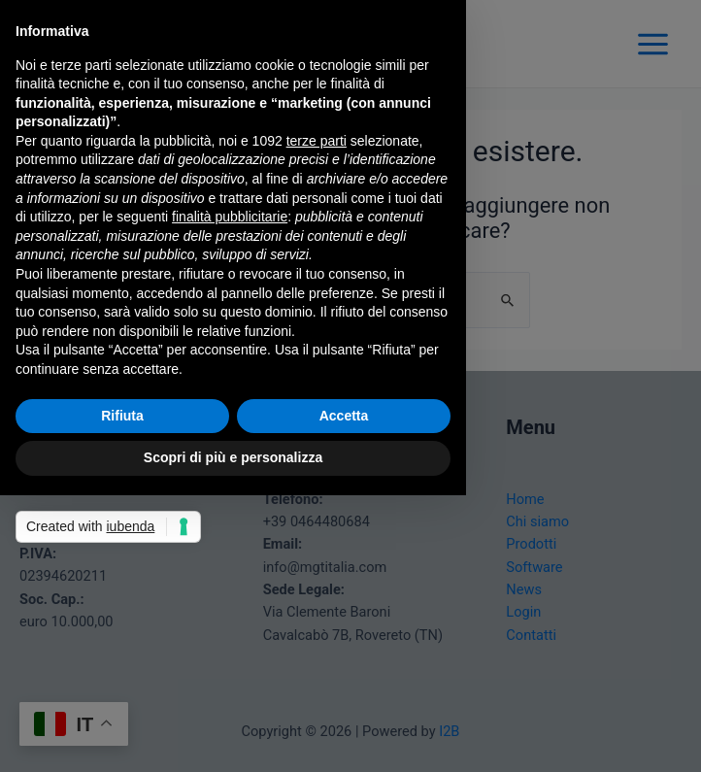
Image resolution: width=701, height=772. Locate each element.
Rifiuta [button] (122, 415)
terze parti (316, 141)
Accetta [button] (344, 415)
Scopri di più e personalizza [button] (233, 457)
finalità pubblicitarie (229, 216)
